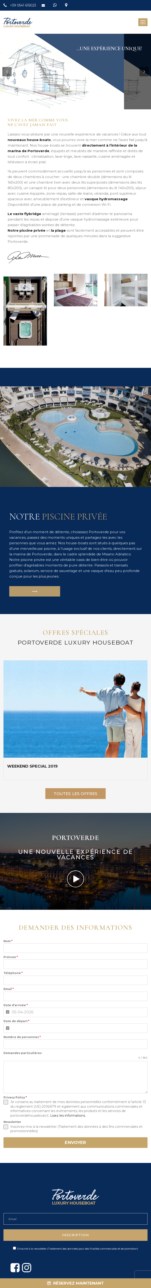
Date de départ (16, 1021)
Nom (7, 941)
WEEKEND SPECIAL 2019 (32, 766)
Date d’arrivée (15, 1005)
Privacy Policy (15, 1097)
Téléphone (13, 973)
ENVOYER (75, 1142)
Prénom (10, 957)
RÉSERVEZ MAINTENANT (75, 1283)
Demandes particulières (22, 1053)
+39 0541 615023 (23, 5)
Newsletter (12, 1122)
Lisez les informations (67, 1115)
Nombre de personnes (22, 1037)
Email (8, 989)
